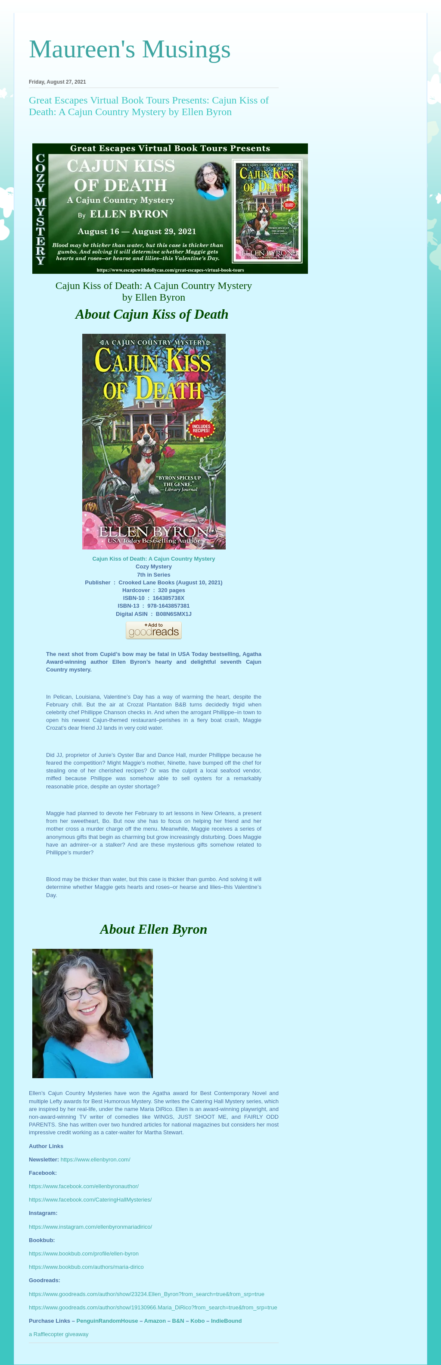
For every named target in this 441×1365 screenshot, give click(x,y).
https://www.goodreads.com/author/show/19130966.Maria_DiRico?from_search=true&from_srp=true (153, 1307)
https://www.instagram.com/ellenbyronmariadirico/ (90, 1227)
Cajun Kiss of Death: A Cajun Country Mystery (153, 558)
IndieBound (226, 1321)
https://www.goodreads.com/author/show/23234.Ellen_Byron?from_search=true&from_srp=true (146, 1294)
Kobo (197, 1321)
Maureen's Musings (130, 49)
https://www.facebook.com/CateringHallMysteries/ (90, 1199)
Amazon (155, 1321)
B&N (178, 1321)
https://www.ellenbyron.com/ (95, 1159)
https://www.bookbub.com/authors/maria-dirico (86, 1267)
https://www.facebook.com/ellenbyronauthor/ (84, 1186)
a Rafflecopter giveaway (59, 1334)
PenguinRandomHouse (107, 1321)
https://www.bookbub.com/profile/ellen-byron (84, 1253)
